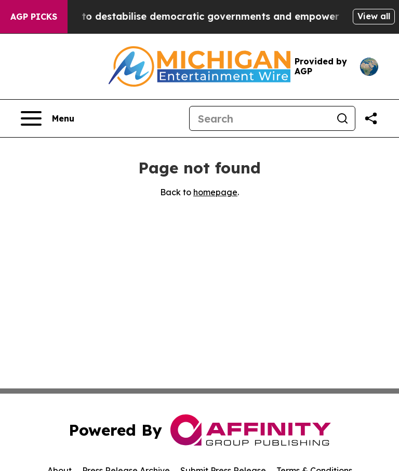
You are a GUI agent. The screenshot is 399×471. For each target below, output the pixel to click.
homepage (215, 192)
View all (373, 16)
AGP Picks (33, 16)
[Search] (260, 118)
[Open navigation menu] (47, 118)
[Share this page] (371, 118)
